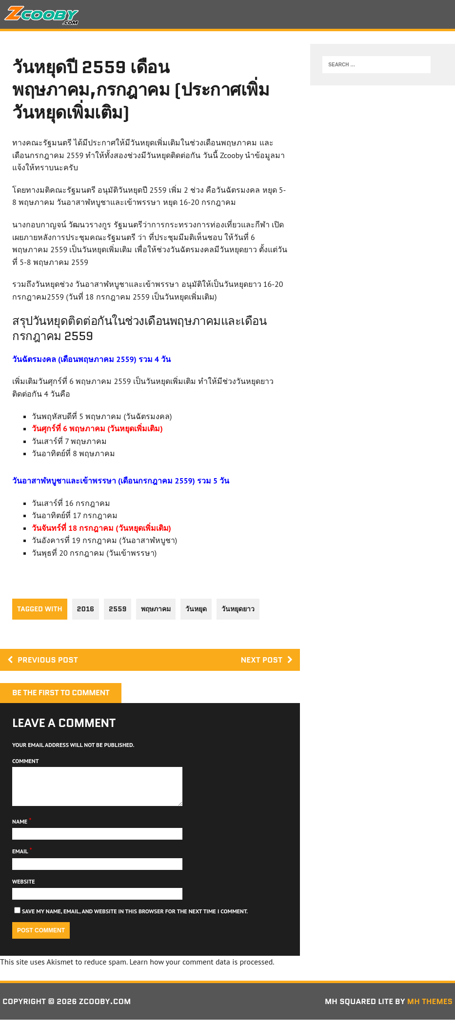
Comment (25, 761)
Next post (266, 659)
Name (20, 828)
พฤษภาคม (156, 609)
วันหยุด (196, 609)
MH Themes (430, 1008)
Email (20, 858)
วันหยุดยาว (238, 609)
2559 (117, 609)
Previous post (42, 659)
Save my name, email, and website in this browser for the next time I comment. (135, 918)
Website (23, 888)
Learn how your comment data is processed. (201, 969)
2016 (86, 609)
